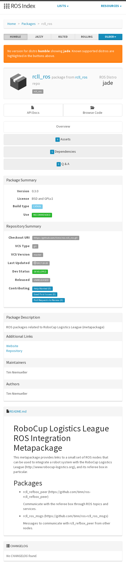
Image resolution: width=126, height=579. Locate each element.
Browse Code (92, 110)
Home (11, 23)
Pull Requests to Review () (48, 300)
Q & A (63, 164)
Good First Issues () (45, 294)
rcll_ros (41, 76)
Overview (63, 126)
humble (15, 37)
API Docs (33, 110)
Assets (63, 139)
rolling (87, 37)
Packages (29, 23)
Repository (14, 351)
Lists (63, 6)
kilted (63, 37)
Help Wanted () (42, 288)
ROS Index (19, 6)
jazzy (39, 37)
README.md (18, 411)
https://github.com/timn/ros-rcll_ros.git (56, 237)
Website (12, 346)
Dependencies (63, 151)
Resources (111, 6)
